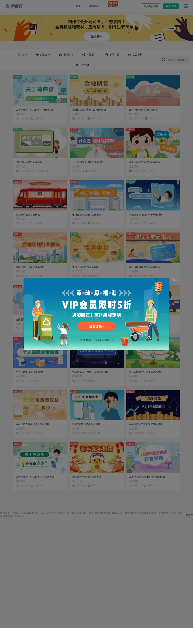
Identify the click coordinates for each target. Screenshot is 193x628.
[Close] (173, 280)
